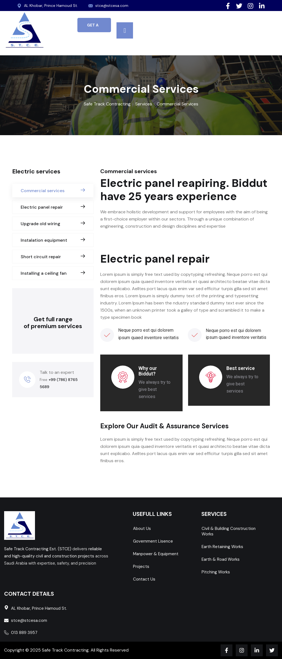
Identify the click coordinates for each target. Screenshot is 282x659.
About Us (142, 528)
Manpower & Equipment (155, 554)
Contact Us (144, 579)
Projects (141, 566)
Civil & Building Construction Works (229, 531)
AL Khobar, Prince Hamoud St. (51, 5)
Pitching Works (216, 572)
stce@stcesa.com (112, 5)
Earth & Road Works (221, 559)
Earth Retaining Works (222, 546)
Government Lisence (153, 541)
